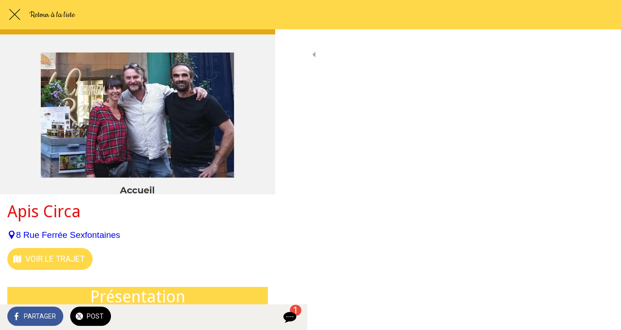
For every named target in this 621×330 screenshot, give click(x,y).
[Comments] (257, 317)
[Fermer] (14, 14)
